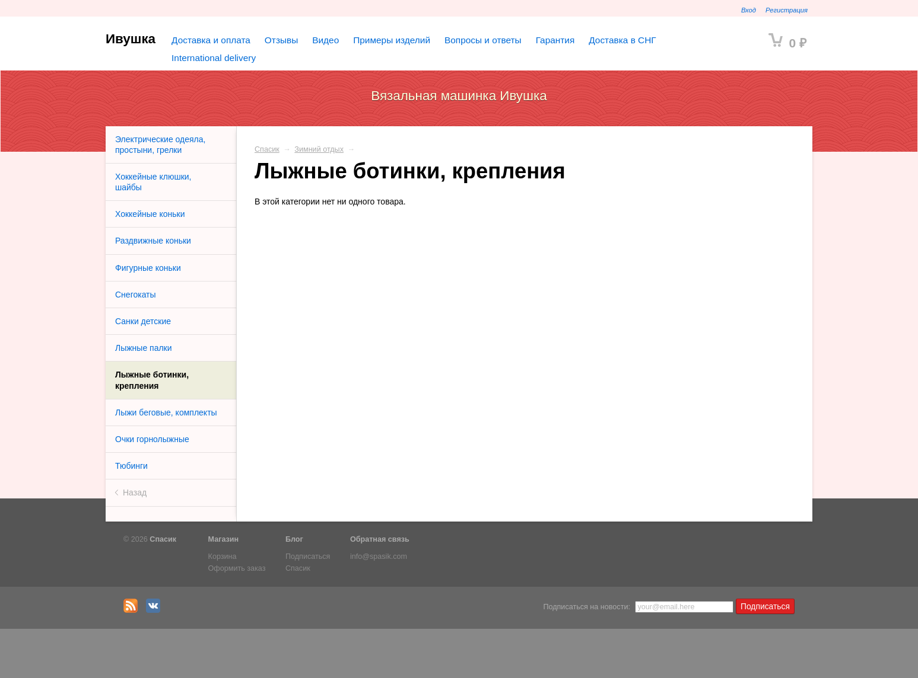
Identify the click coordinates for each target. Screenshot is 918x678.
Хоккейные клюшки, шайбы (153, 182)
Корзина (222, 556)
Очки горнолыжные (152, 439)
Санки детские (143, 321)
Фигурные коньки (148, 268)
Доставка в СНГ (622, 40)
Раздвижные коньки (153, 240)
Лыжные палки (143, 348)
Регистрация (786, 10)
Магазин (223, 539)
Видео (325, 40)
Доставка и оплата (210, 40)
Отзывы (281, 40)
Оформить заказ (237, 568)
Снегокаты (135, 294)
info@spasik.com (378, 556)
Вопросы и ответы (483, 40)
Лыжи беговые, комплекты (166, 412)
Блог (294, 539)
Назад (135, 492)
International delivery (213, 58)
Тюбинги (131, 466)
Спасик (267, 149)
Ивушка (130, 38)
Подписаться (307, 556)
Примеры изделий (391, 40)
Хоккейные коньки (150, 214)
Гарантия (555, 40)
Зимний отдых (319, 149)
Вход (748, 10)
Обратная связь (379, 539)
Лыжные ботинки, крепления (152, 380)
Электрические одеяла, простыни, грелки (160, 145)
